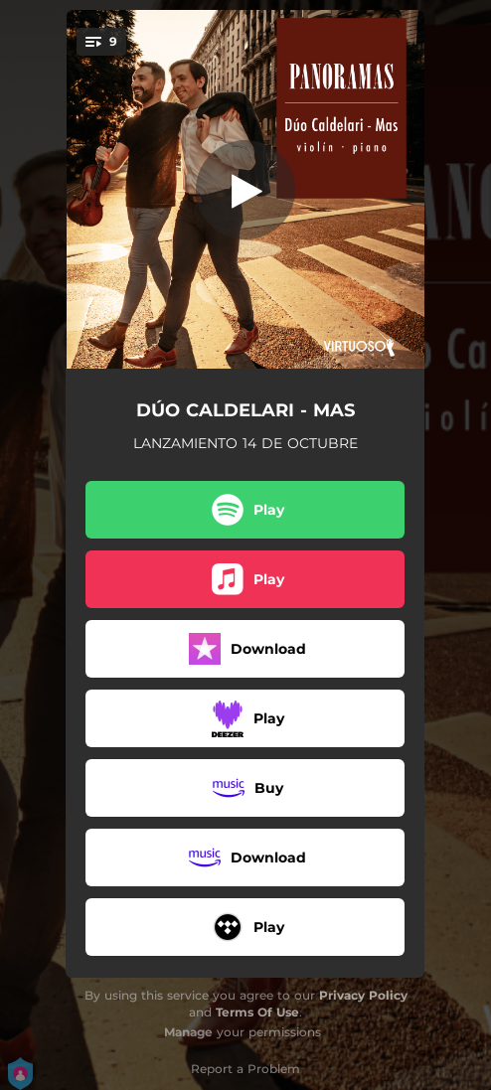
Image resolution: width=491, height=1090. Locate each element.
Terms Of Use (257, 1012)
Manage (188, 1031)
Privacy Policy (363, 995)
